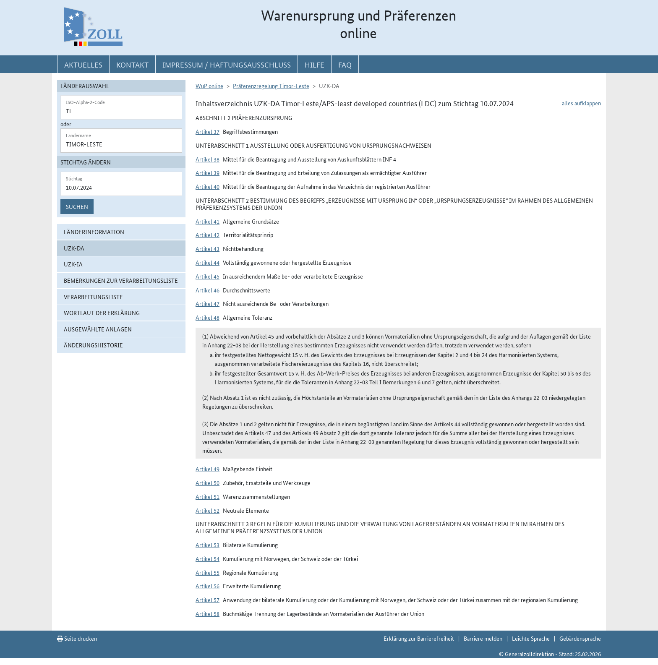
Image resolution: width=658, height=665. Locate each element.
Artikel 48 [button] (207, 317)
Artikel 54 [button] (207, 558)
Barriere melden (483, 638)
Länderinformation (94, 231)
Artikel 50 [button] (207, 482)
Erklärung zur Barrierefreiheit (419, 638)
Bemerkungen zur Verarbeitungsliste (121, 280)
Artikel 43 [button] (207, 248)
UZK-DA (74, 248)
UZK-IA (73, 264)
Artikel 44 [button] (207, 262)
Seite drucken (77, 638)
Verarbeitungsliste (93, 296)
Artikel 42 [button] (207, 234)
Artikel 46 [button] (207, 290)
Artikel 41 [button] (207, 221)
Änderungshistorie (93, 345)
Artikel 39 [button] (207, 172)
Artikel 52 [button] (207, 510)
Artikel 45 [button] (207, 276)
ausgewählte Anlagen (98, 329)
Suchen (77, 206)
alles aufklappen (581, 103)
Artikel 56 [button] (207, 586)
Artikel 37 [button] (207, 131)
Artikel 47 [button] (207, 303)
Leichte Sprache (531, 638)
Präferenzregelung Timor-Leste (271, 85)
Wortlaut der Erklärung (102, 312)
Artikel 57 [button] (207, 599)
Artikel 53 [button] (207, 544)
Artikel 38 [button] (207, 159)
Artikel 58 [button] (207, 613)
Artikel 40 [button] (207, 186)
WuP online (209, 85)
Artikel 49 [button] (207, 468)
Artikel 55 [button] (207, 572)
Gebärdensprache (580, 638)
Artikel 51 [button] (207, 496)
